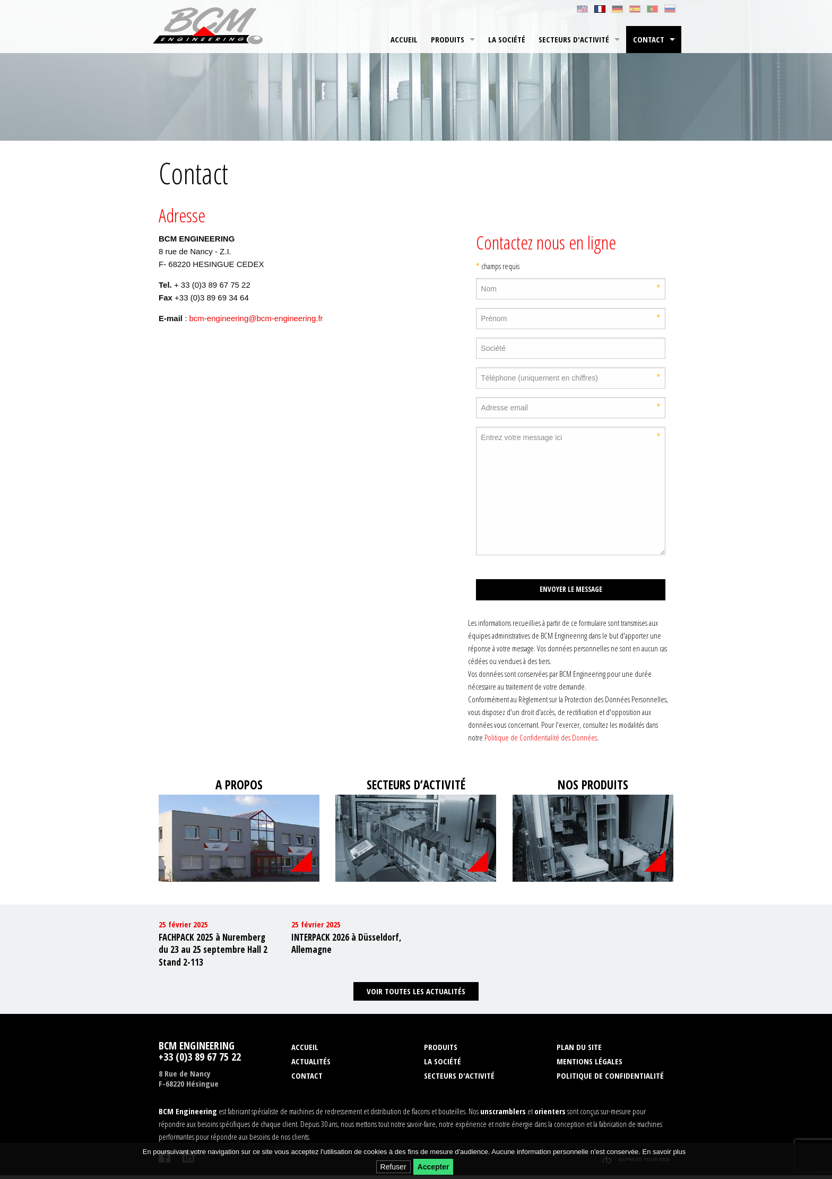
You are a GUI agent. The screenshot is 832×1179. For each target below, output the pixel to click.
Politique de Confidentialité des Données (540, 737)
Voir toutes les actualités (416, 994)
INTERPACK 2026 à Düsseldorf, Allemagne (346, 946)
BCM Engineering (211, 27)
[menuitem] (404, 39)
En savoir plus (664, 1152)
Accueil (404, 39)
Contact (648, 39)
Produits (447, 39)
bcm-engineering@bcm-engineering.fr (256, 318)
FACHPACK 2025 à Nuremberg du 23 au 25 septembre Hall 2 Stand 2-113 (213, 953)
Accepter (433, 1167)
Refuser (393, 1167)
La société (506, 39)
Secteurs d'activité (574, 39)
